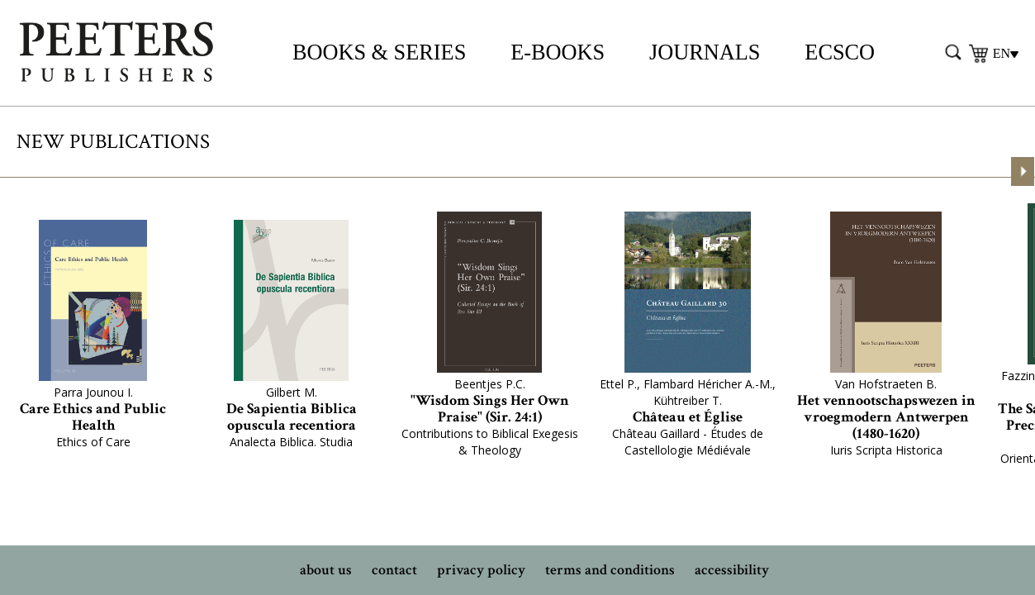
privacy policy (481, 569)
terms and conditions (610, 569)
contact (394, 569)
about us (326, 569)
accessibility (732, 569)
